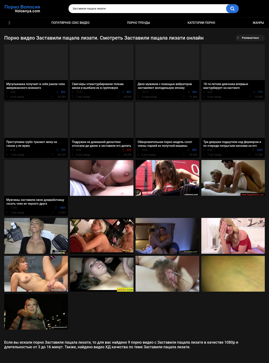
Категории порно (201, 22)
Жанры (258, 22)
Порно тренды (138, 22)
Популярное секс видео (70, 22)
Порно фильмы (9, 22)
